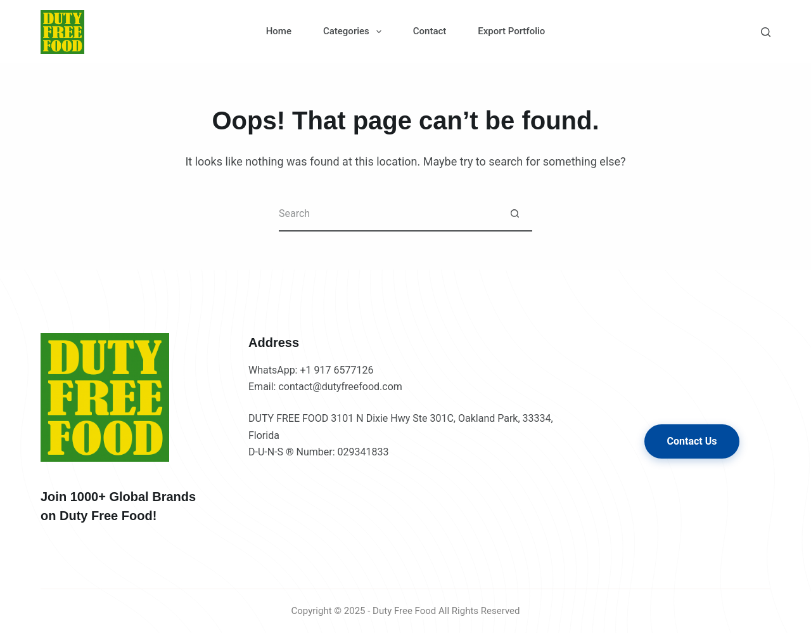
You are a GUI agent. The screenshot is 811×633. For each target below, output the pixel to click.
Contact (430, 31)
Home (278, 31)
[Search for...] (388, 214)
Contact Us (692, 441)
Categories (354, 31)
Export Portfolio (511, 31)
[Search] (765, 32)
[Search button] (514, 214)
